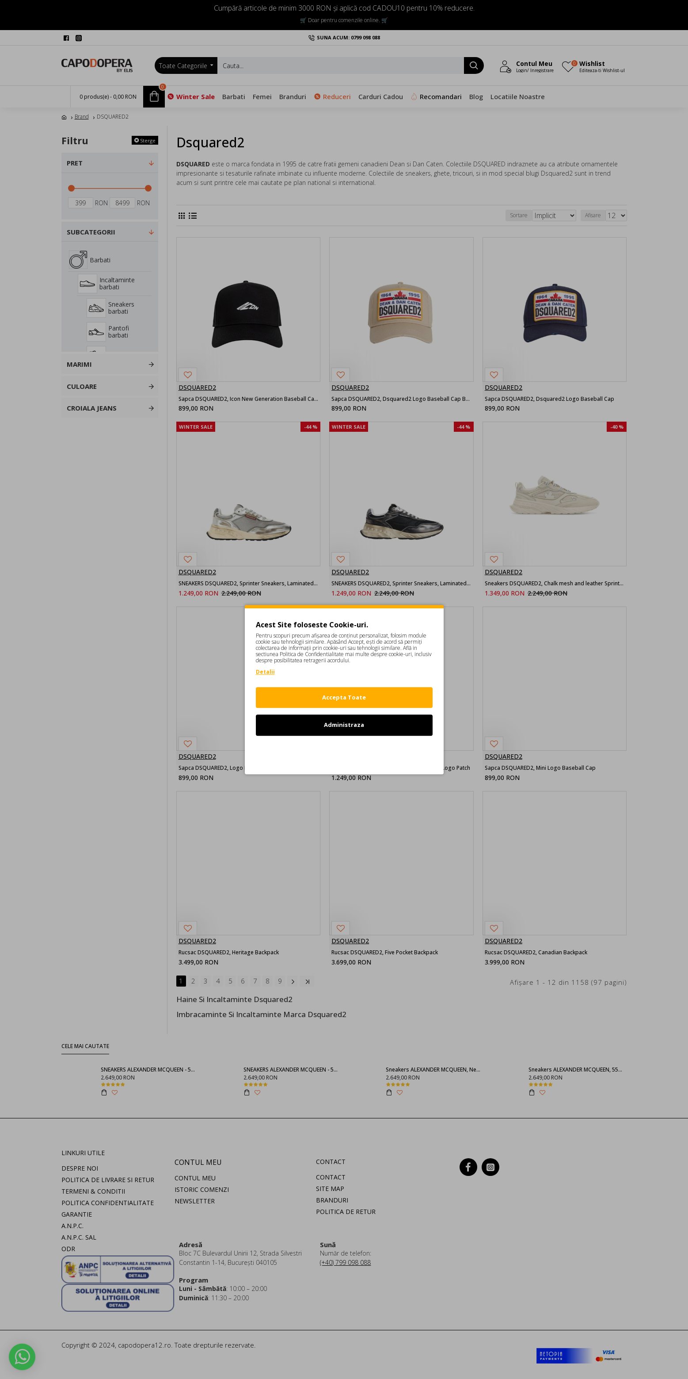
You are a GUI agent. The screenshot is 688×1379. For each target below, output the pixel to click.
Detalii (265, 672)
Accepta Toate (344, 697)
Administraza (344, 725)
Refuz (344, 753)
